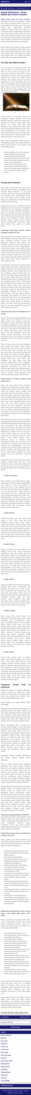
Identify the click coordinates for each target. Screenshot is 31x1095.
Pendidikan (4, 1069)
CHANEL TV (4, 1044)
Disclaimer (11, 1093)
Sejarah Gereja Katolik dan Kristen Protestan (15, 19)
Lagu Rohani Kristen (7, 1061)
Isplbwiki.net (5, 2)
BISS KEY (3, 1038)
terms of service (19, 1093)
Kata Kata (4, 1058)
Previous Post (24, 1017)
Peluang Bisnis (5, 1064)
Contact (21, 1091)
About (16, 1091)
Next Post (5, 1017)
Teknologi (4, 1078)
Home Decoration (6, 1055)
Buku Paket (4, 1041)
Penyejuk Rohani (6, 1072)
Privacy (26, 1091)
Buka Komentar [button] (15, 1027)
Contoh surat (4, 1049)
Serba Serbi (4, 1075)
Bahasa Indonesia (6, 1035)
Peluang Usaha (5, 1066)
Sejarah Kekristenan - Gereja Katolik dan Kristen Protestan (14, 13)
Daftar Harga (4, 1052)
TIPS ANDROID (5, 1081)
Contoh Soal (4, 1046)
